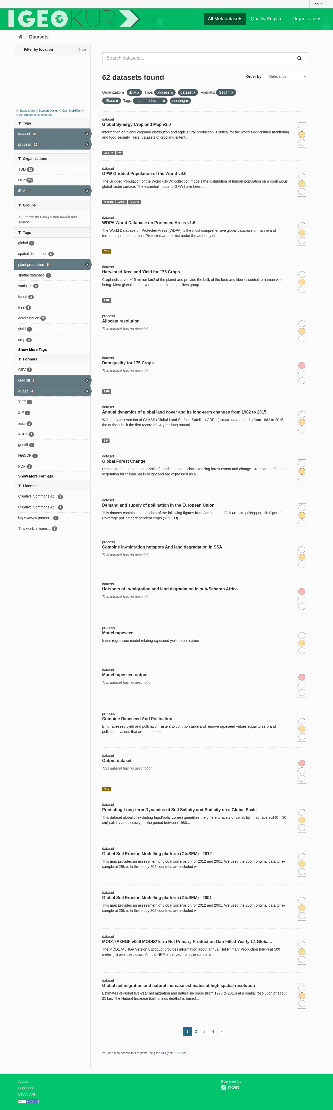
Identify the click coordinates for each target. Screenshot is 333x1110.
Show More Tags (32, 349)
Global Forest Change (123, 461)
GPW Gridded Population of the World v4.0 (144, 173)
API (163, 1053)
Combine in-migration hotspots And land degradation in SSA (162, 547)
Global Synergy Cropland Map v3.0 (136, 124)
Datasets (39, 37)
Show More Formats (35, 476)
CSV (107, 251)
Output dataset (117, 760)
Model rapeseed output (125, 675)
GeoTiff (108, 152)
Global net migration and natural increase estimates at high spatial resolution (178, 985)
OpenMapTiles (71, 110)
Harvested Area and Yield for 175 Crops (141, 272)
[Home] (20, 37)
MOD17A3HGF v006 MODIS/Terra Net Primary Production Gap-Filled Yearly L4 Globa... (187, 941)
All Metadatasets (225, 18)
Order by (253, 76)
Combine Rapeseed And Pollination (137, 719)
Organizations (306, 18)
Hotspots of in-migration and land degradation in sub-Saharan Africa (170, 589)
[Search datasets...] (197, 58)
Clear (82, 49)
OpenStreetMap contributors (34, 114)
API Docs (180, 1053)
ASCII (121, 202)
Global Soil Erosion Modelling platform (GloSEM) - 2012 (157, 853)
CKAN (230, 1087)
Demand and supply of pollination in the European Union (158, 505)
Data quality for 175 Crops (128, 363)
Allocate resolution (121, 321)
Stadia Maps (27, 110)
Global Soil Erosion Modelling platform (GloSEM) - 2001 (157, 897)
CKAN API (26, 1094)
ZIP (106, 440)
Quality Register (267, 18)
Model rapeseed (118, 633)
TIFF (107, 300)
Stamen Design (49, 110)
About (23, 1081)
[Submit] (300, 58)
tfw (119, 152)
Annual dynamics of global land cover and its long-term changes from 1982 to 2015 (184, 412)
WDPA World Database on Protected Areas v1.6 (148, 223)
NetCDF (109, 202)
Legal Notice (28, 1088)
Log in (317, 4)
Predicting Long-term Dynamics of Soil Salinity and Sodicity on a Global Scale (179, 810)
